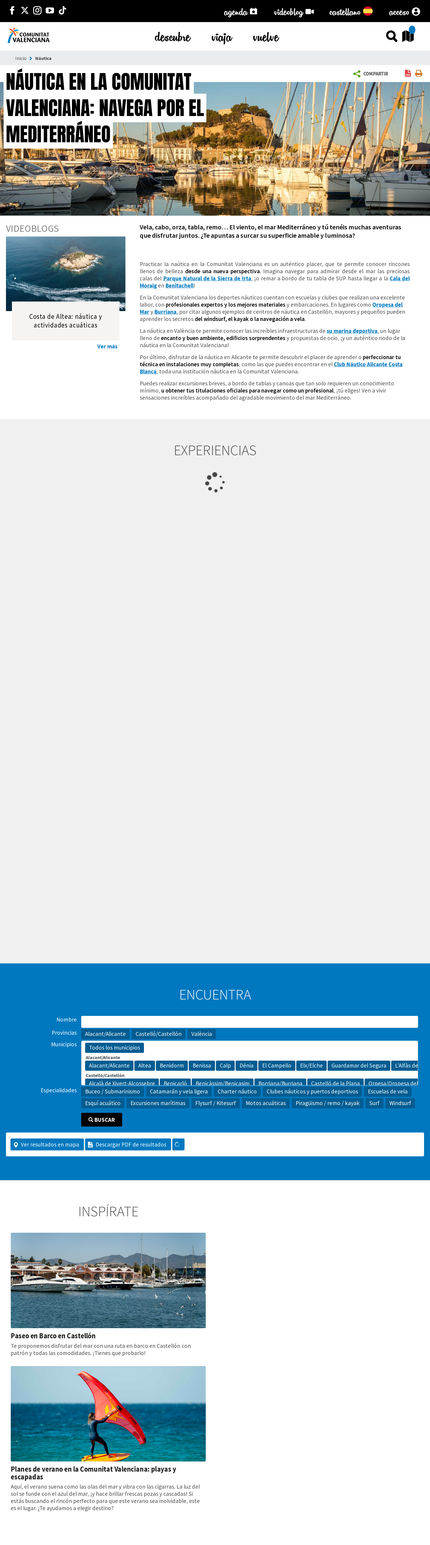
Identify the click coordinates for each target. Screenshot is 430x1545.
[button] (372, 74)
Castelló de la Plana (335, 1084)
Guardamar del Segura (359, 1066)
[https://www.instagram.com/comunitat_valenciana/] (37, 11)
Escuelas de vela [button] (388, 1091)
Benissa (202, 1066)
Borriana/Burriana (280, 1084)
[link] (408, 74)
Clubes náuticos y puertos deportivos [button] (312, 1091)
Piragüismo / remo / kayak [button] (328, 1103)
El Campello (276, 1066)
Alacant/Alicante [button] (105, 1033)
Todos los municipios (114, 1048)
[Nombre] (249, 1022)
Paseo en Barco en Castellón (53, 1335)
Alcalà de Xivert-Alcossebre (122, 1084)
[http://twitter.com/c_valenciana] (25, 11)
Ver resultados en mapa (46, 1144)
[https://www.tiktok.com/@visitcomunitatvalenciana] (62, 11)
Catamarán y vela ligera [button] (179, 1091)
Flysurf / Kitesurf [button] (215, 1103)
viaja (222, 35)
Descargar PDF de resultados (126, 1144)
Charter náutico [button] (237, 1091)
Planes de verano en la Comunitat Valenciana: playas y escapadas (93, 1472)
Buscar (101, 1119)
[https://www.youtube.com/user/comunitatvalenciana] (50, 11)
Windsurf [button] (400, 1103)
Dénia (246, 1066)
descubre (172, 35)
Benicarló (175, 1084)
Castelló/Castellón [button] (159, 1033)
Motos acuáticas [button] (266, 1103)
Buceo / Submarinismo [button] (112, 1091)
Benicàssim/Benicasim (223, 1084)
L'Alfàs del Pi (410, 1066)
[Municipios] (249, 1063)
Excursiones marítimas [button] (157, 1103)
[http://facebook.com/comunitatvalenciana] (12, 11)
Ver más (107, 346)
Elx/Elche (311, 1066)
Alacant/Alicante (109, 1066)
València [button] (201, 1033)
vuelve (266, 35)
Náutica (43, 58)
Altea (144, 1066)
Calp (225, 1066)
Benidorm (172, 1066)
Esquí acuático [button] (103, 1103)
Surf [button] (374, 1103)
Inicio (21, 58)
